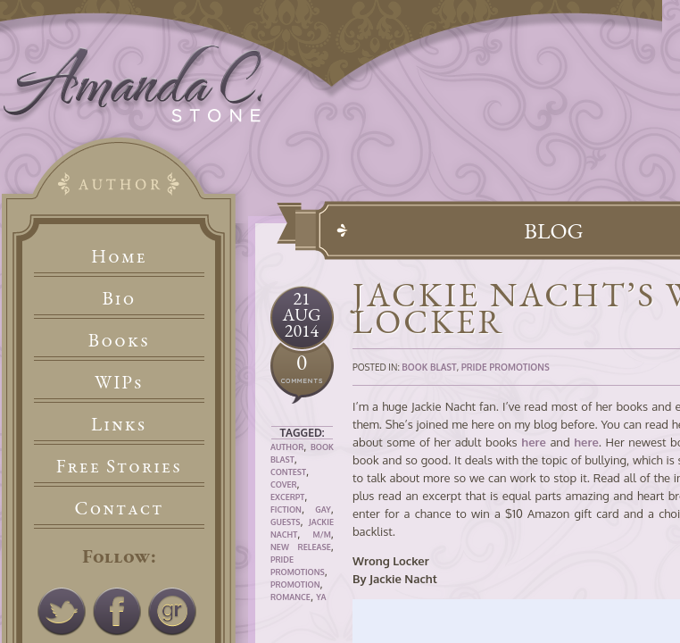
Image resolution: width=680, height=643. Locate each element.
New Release (300, 547)
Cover (283, 484)
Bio (120, 298)
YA (321, 597)
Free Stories (119, 466)
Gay (323, 509)
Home (119, 256)
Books (119, 340)
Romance (290, 597)
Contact (119, 508)
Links (119, 424)
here (533, 442)
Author (286, 447)
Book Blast (429, 367)
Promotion (295, 584)
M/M (321, 534)
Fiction (286, 509)
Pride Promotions (505, 367)
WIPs (119, 382)
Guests (285, 522)
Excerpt (287, 497)
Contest (288, 472)
